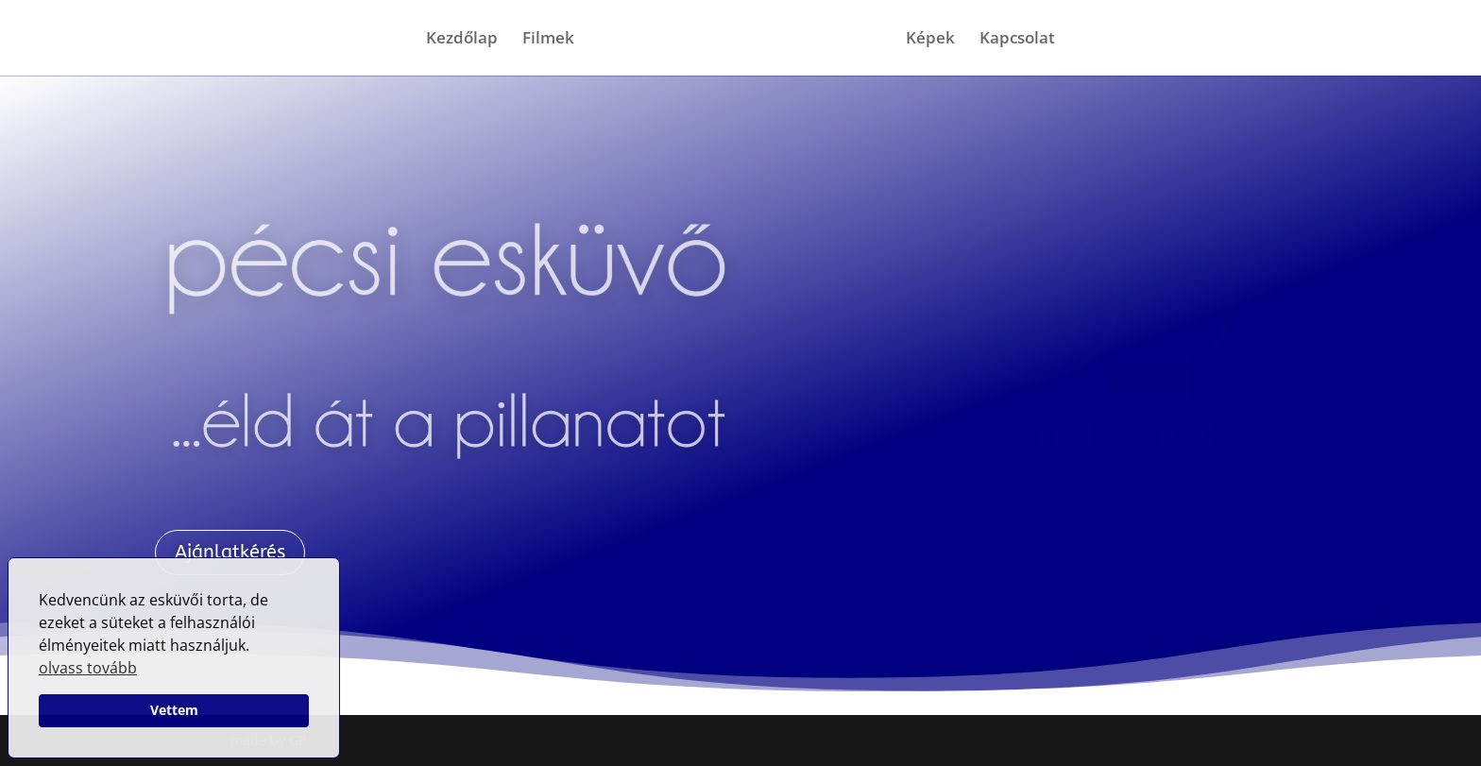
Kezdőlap (462, 39)
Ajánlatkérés (230, 552)
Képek (930, 39)
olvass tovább (88, 667)
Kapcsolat (1017, 39)
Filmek (548, 39)
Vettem (174, 710)
